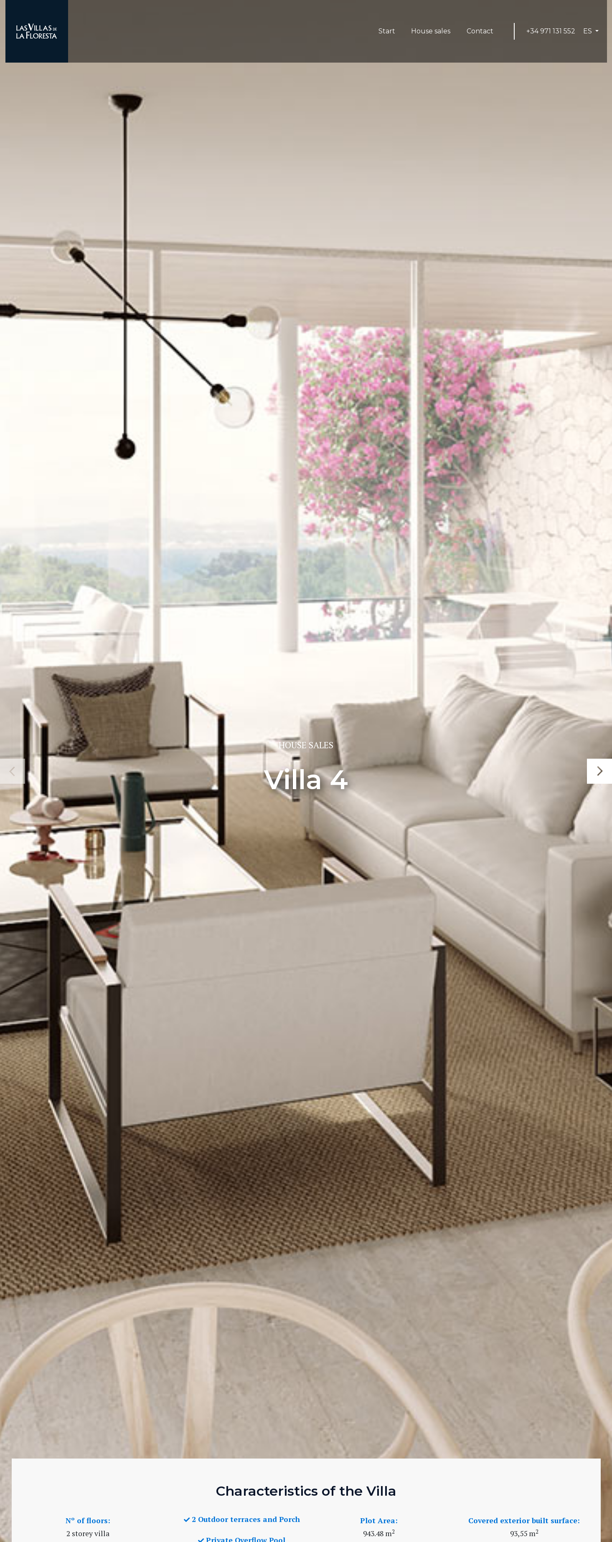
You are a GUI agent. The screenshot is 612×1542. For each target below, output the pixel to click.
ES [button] (588, 31)
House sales (430, 31)
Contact (480, 31)
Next (599, 771)
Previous (12, 771)
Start (390, 30)
